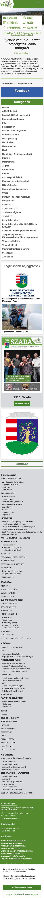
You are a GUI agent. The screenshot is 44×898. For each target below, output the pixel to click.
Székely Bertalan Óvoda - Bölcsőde (14, 529)
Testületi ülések (9, 245)
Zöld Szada (7, 256)
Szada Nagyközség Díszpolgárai (13, 663)
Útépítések (7, 253)
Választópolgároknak (10, 764)
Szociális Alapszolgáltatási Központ (19, 230)
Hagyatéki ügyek (8, 635)
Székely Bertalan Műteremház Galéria (15, 678)
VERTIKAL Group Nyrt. (10, 625)
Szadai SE (7, 216)
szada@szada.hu (12, 818)
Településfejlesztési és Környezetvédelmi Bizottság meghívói (20, 235)
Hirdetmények (9, 146)
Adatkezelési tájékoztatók (13, 856)
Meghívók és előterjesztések (16, 181)
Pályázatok (6, 515)
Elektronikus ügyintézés (12, 600)
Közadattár (6, 554)
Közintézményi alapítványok (12, 654)
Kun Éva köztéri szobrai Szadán (13, 688)
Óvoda (5, 193)
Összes (5, 107)
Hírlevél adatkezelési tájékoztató (16, 859)
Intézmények (8, 162)
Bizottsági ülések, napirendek (16, 115)
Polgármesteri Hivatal (10, 485)
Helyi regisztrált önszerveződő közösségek (17, 657)
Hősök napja (6, 704)
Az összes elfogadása (22, 887)
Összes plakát (22, 464)
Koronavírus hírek (9, 721)
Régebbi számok (22, 403)
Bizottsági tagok (8, 499)
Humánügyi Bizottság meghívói (17, 154)
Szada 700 (7, 204)
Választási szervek (8, 762)
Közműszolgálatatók (9, 623)
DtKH (4, 123)
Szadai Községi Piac (11, 212)
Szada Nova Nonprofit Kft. (12, 564)
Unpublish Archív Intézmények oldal (17, 851)
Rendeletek (6, 487)
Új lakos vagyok (8, 593)
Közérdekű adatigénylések (11, 550)
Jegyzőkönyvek (7, 507)
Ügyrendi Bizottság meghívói (15, 249)
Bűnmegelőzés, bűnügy (13, 119)
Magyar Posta (7, 617)
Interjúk (6, 158)
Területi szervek (8, 607)
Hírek (18, 33)
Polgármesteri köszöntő (12, 647)
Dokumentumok (8, 512)
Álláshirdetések (9, 111)
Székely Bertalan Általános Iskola (14, 524)
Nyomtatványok (8, 596)
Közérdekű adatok (8, 545)
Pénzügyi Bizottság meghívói (16, 197)
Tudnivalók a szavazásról (11, 770)
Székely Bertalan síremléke (11, 681)
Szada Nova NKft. (10, 208)
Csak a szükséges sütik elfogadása (22, 894)
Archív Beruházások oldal (13, 854)
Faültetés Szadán (10, 134)
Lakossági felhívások (12, 177)
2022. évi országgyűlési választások (16, 793)
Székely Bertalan (10, 220)
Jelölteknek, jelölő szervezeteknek (14, 767)
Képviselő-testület (8, 497)
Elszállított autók (9, 589)
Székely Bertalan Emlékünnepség (14, 701)
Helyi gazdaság (9, 138)
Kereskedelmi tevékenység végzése (16, 638)
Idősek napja (6, 707)
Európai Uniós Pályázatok (14, 130)
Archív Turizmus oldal (11, 848)
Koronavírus (8, 169)
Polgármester (8, 200)
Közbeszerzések (8, 561)
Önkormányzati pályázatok (15, 189)
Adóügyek (5, 586)
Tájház (4, 683)
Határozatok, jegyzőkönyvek (12, 789)
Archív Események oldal (11, 843)
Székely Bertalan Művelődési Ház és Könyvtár (19, 225)
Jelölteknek (6, 779)
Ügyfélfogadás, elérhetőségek (12, 482)
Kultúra (5, 173)
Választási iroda (8, 784)
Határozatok (6, 510)
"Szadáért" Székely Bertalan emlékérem (16, 669)
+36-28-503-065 (10, 816)
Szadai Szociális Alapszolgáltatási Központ (17, 522)
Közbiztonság (7, 620)
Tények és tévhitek (11, 241)
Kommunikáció (7, 577)
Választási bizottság (9, 787)
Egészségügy (8, 127)
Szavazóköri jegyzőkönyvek (12, 782)
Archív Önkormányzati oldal (14, 841)
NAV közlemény (9, 185)
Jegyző (5, 166)
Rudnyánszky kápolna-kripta (12, 686)
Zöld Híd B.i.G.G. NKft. (10, 718)
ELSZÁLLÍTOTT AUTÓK (10, 628)
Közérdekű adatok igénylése (12, 547)
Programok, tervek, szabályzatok (15, 538)
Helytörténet (8, 142)
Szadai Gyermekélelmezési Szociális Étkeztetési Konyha (22, 532)
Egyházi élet (6, 695)
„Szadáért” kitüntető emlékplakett (14, 666)
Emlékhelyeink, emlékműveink (12, 691)
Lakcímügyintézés (9, 604)
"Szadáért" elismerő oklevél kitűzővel (15, 671)
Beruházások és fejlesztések (14, 557)
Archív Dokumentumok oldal (13, 846)
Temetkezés (6, 631)
